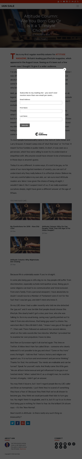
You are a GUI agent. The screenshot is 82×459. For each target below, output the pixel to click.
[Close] (64, 69)
